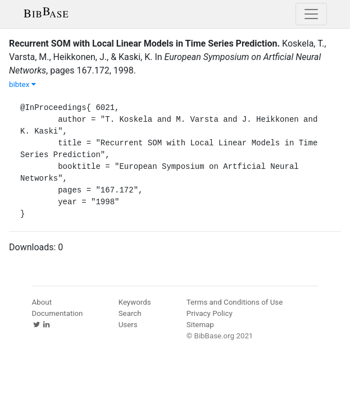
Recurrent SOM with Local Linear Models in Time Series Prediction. (144, 43)
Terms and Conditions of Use (235, 302)
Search (130, 313)
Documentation (57, 313)
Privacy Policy (210, 313)
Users (128, 324)
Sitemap (200, 324)
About (42, 302)
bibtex (22, 84)
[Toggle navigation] (311, 14)
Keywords (135, 302)
